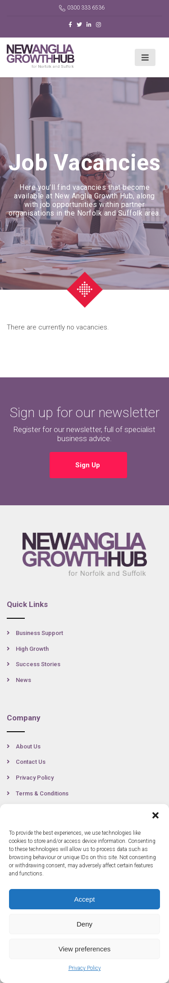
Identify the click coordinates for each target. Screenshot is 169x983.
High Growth (32, 648)
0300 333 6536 (82, 8)
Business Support (39, 633)
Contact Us (31, 761)
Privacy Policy (85, 968)
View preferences (85, 949)
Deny (84, 924)
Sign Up (88, 465)
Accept (84, 899)
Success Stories (38, 664)
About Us (28, 746)
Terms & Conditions (42, 793)
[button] (155, 815)
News (23, 680)
